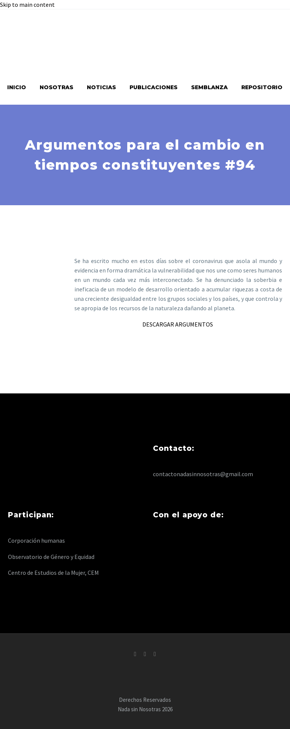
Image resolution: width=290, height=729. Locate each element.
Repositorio (261, 87)
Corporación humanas (36, 540)
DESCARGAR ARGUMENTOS (178, 324)
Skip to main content (27, 4)
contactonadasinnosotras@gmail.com (203, 474)
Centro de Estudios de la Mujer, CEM (53, 572)
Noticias (101, 87)
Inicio (16, 87)
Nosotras (56, 87)
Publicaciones (153, 87)
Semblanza (209, 87)
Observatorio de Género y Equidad (51, 556)
